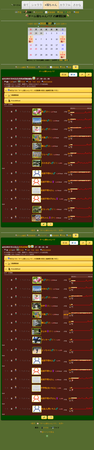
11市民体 (62, 39)
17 (69, 208)
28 (69, 189)
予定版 (21, 82)
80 (70, 313)
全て (26, 4)
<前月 (35, 24)
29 (70, 379)
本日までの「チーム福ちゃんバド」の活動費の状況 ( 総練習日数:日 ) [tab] (31, 90)
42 (69, 128)
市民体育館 (23, 247)
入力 (68, 12)
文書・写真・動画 (33, 82)
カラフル (65, 4)
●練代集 (65, 314)
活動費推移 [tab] (12, 95)
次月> (58, 24)
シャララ (36, 4)
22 (70, 288)
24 (69, 154)
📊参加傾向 (50, 12)
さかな (77, 4)
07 (49, 23)
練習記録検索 (46, 82)
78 (69, 181)
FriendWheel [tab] (12, 101)
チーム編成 (20, 67)
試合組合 (31, 67)
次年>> (64, 24)
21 (69, 120)
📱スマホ (44, 428)
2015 (43, 23)
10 (70, 322)
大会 (60, 12)
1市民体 (62, 55)
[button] (82, 75)
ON (61, 60)
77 (69, 172)
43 (70, 296)
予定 (18, 12)
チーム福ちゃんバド (48, 26)
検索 (76, 12)
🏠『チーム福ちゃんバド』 (47, 230)
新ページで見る (47, 432)
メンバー (38, 12)
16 (69, 111)
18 (69, 163)
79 (69, 137)
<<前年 (30, 24)
